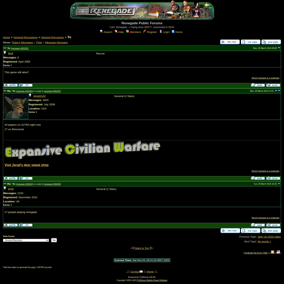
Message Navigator (56, 42)
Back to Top (142, 248)
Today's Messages (22, 42)
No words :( (264, 241)
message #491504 (25, 184)
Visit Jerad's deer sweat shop (27, 165)
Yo (8, 48)
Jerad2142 (39, 95)
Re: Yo (11, 91)
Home (177, 32)
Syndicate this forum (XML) (256, 253)
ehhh (11, 188)
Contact (134, 271)
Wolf (10, 53)
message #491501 (20, 48)
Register (150, 32)
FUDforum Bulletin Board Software (152, 280)
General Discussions (25, 37)
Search (106, 32)
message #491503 (25, 91)
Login (164, 32)
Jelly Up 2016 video (269, 236)
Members (133, 32)
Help (119, 32)
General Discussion (52, 37)
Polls (39, 42)
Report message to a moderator (265, 78)
